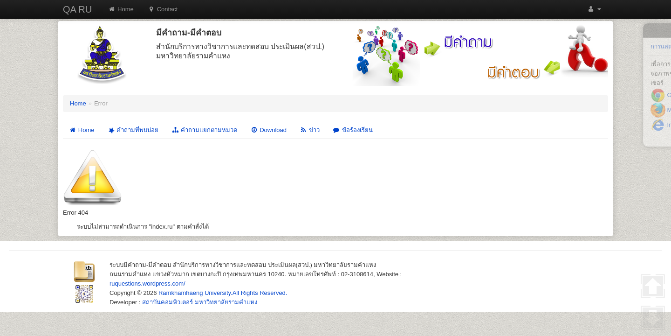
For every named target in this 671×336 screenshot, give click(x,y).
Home (121, 9)
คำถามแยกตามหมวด (204, 129)
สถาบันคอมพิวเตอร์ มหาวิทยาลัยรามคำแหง (199, 302)
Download (268, 129)
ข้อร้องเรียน (353, 129)
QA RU (77, 9)
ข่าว (310, 129)
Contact (163, 9)
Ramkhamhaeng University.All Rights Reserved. (222, 292)
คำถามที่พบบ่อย (132, 130)
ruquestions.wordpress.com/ (147, 283)
